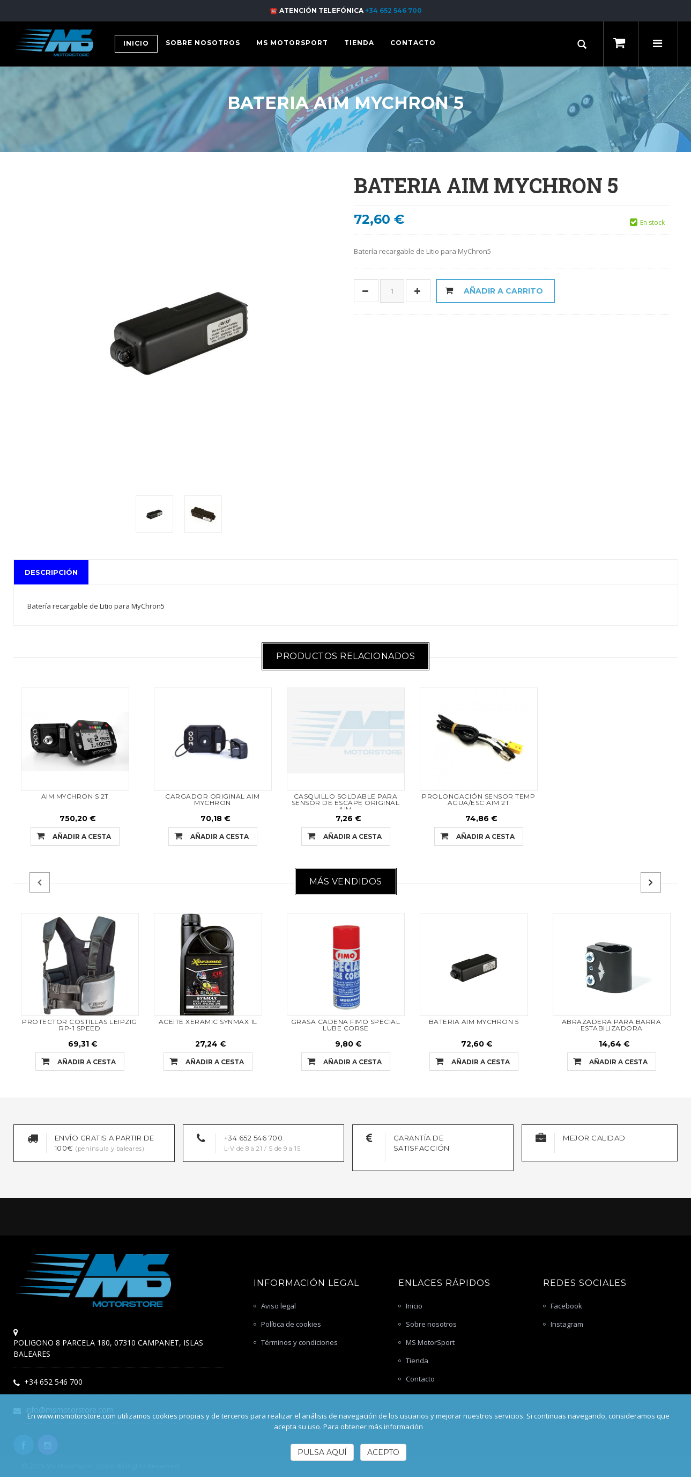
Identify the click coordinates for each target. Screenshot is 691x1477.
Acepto (383, 1452)
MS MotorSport (430, 1342)
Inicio (414, 1306)
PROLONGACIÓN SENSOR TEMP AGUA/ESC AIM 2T (478, 799)
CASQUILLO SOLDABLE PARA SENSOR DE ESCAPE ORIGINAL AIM (346, 802)
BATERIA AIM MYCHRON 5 (474, 1022)
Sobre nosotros (431, 1324)
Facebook (566, 1306)
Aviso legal (278, 1306)
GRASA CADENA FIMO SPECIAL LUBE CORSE (345, 1025)
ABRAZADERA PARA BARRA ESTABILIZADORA (612, 1025)
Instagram (567, 1324)
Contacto (420, 1379)
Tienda (417, 1360)
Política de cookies (291, 1324)
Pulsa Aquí (322, 1452)
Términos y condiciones (299, 1342)
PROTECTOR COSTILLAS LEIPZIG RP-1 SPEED (79, 1025)
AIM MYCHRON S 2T (75, 796)
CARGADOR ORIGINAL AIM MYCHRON (212, 799)
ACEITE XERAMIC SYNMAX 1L (208, 1022)
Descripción (51, 572)
